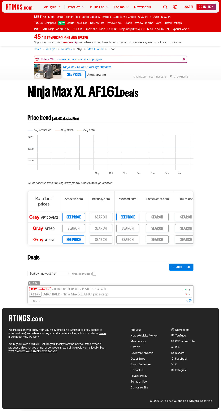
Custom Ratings (172, 22)
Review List (97, 22)
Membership (61, 329)
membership (69, 42)
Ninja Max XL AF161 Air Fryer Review (87, 67)
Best (37, 17)
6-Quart (143, 16)
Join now (206, 7)
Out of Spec (138, 358)
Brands (106, 16)
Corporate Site (139, 387)
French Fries (72, 16)
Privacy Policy (139, 375)
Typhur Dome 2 (180, 29)
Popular (40, 29)
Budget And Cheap (124, 16)
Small (60, 16)
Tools (38, 23)
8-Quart (166, 16)
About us (136, 329)
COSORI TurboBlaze (85, 29)
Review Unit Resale (142, 352)
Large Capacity (91, 16)
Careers (135, 347)
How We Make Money (144, 335)
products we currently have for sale (36, 351)
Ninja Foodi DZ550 (59, 29)
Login (188, 7)
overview (140, 76)
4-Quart (154, 16)
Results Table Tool (73, 23)
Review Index (114, 22)
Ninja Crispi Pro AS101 (132, 29)
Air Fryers (48, 16)
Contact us (137, 370)
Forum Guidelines (141, 364)
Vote (158, 22)
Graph (128, 22)
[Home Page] (19, 7)
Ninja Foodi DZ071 (158, 29)
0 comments (179, 76)
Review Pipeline (143, 22)
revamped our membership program (80, 59)
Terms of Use (139, 381)
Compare (50, 22)
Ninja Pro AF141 (108, 29)
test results (157, 76)
